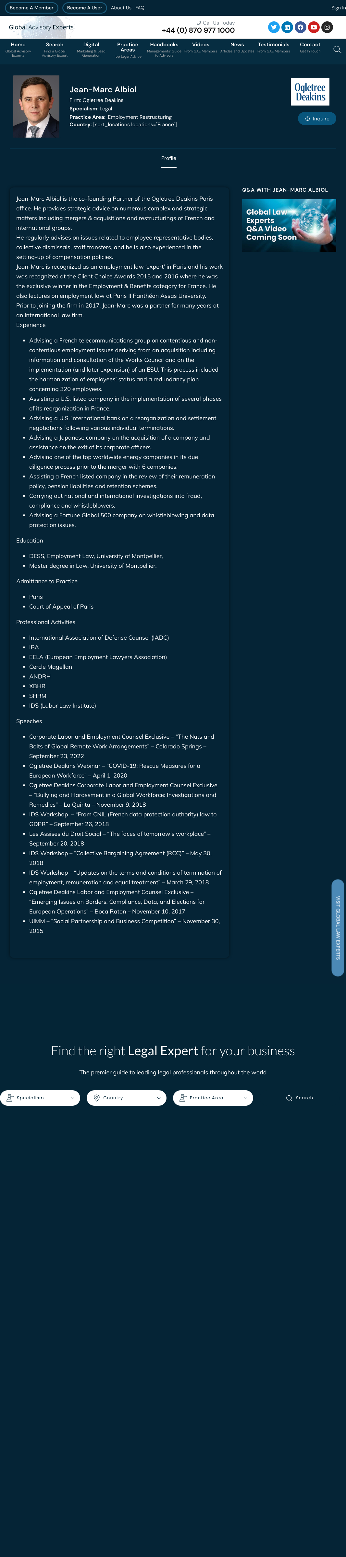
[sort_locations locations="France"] (123, 124)
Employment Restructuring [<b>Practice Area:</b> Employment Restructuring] (120, 117)
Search (299, 1098)
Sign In (338, 8)
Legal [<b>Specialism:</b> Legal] (90, 108)
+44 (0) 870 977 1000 (198, 30)
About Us (121, 8)
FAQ (139, 8)
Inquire (317, 118)
